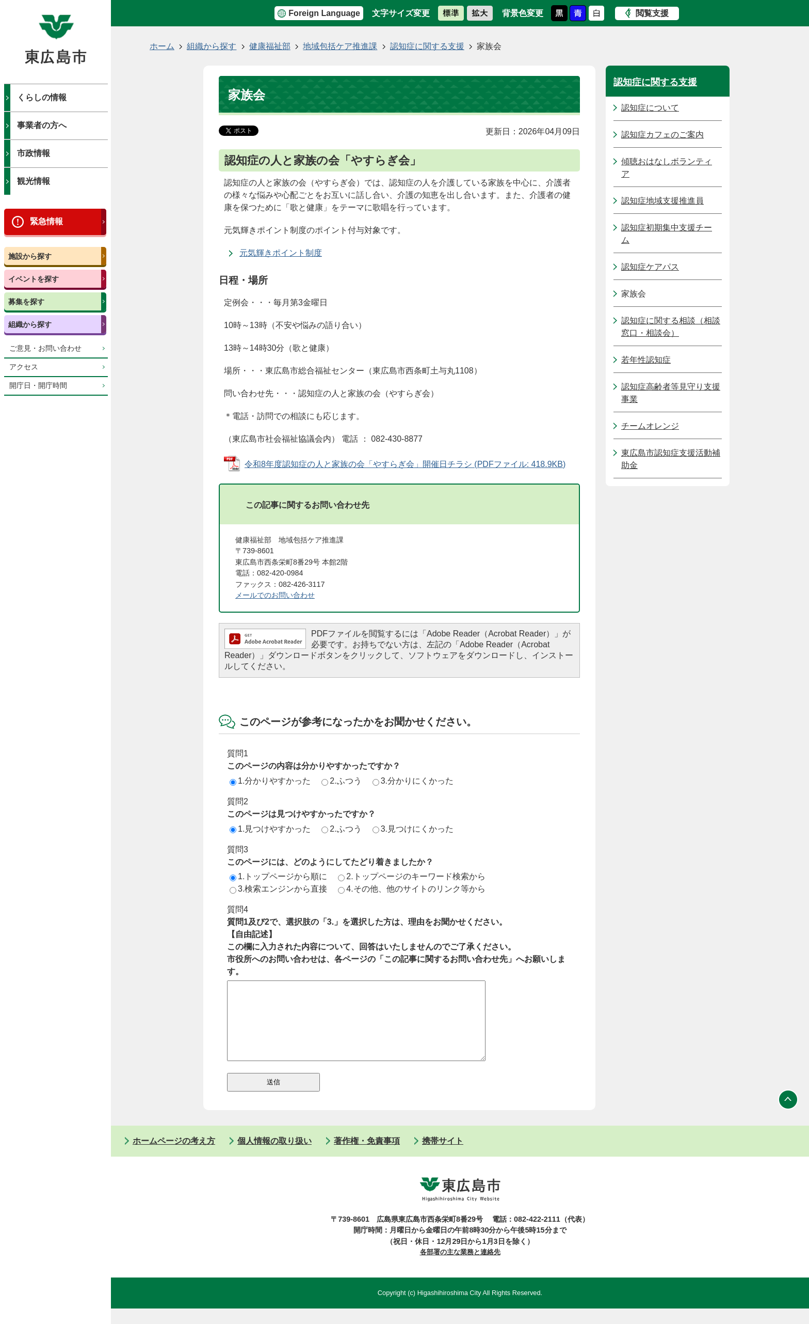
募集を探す (26, 302)
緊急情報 (46, 221)
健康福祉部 (269, 46)
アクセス (23, 367)
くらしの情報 (42, 97)
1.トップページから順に (278, 876)
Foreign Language (324, 13)
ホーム (162, 46)
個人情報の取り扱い (274, 1156)
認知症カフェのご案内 (662, 134)
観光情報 (33, 181)
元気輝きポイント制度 (280, 252)
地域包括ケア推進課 (340, 46)
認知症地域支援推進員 (662, 200)
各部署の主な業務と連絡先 (460, 1267)
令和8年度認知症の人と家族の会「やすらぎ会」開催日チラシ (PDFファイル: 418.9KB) (405, 464)
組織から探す (30, 324)
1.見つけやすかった (270, 828)
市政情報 (33, 153)
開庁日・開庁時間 (38, 386)
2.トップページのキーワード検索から (411, 876)
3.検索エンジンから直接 (278, 888)
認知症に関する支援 (427, 46)
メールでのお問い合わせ (275, 595)
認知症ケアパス (650, 266)
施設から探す (30, 256)
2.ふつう (341, 780)
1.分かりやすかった (270, 780)
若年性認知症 (646, 359)
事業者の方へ (42, 125)
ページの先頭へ (788, 1115)
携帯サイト (442, 1156)
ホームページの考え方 (174, 1156)
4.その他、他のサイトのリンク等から (411, 888)
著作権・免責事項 (367, 1156)
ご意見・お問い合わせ (45, 348)
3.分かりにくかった (413, 780)
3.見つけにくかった (413, 828)
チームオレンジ (650, 426)
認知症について (650, 107)
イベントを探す (33, 279)
